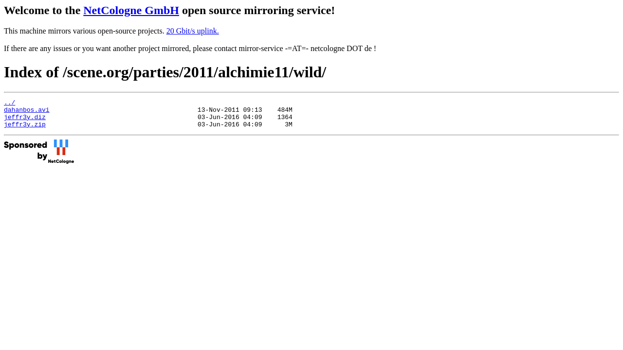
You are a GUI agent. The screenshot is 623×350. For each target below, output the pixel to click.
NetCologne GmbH (131, 10)
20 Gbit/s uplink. (192, 31)
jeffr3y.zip (25, 129)
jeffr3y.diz (25, 121)
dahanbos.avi (27, 112)
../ (9, 103)
